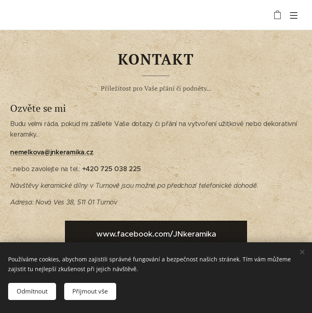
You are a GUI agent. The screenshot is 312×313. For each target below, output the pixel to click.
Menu (293, 15)
